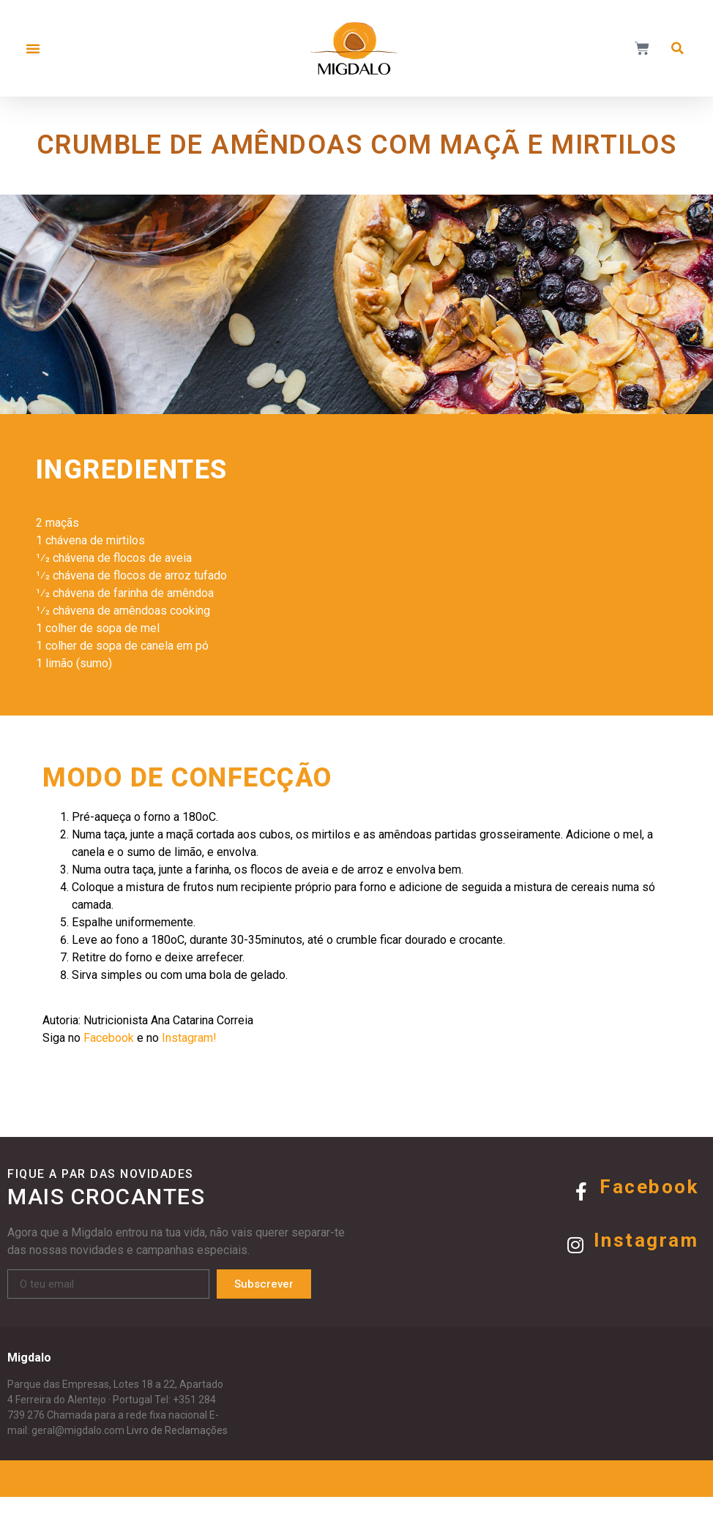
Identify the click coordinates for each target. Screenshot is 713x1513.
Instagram (646, 1257)
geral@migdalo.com (77, 1446)
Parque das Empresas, (59, 1400)
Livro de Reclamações (177, 1446)
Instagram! (181, 1054)
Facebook (649, 1203)
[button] (33, 48)
